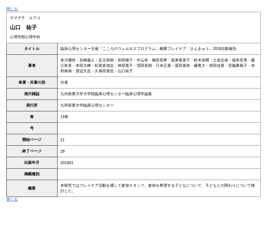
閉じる (12, 9)
